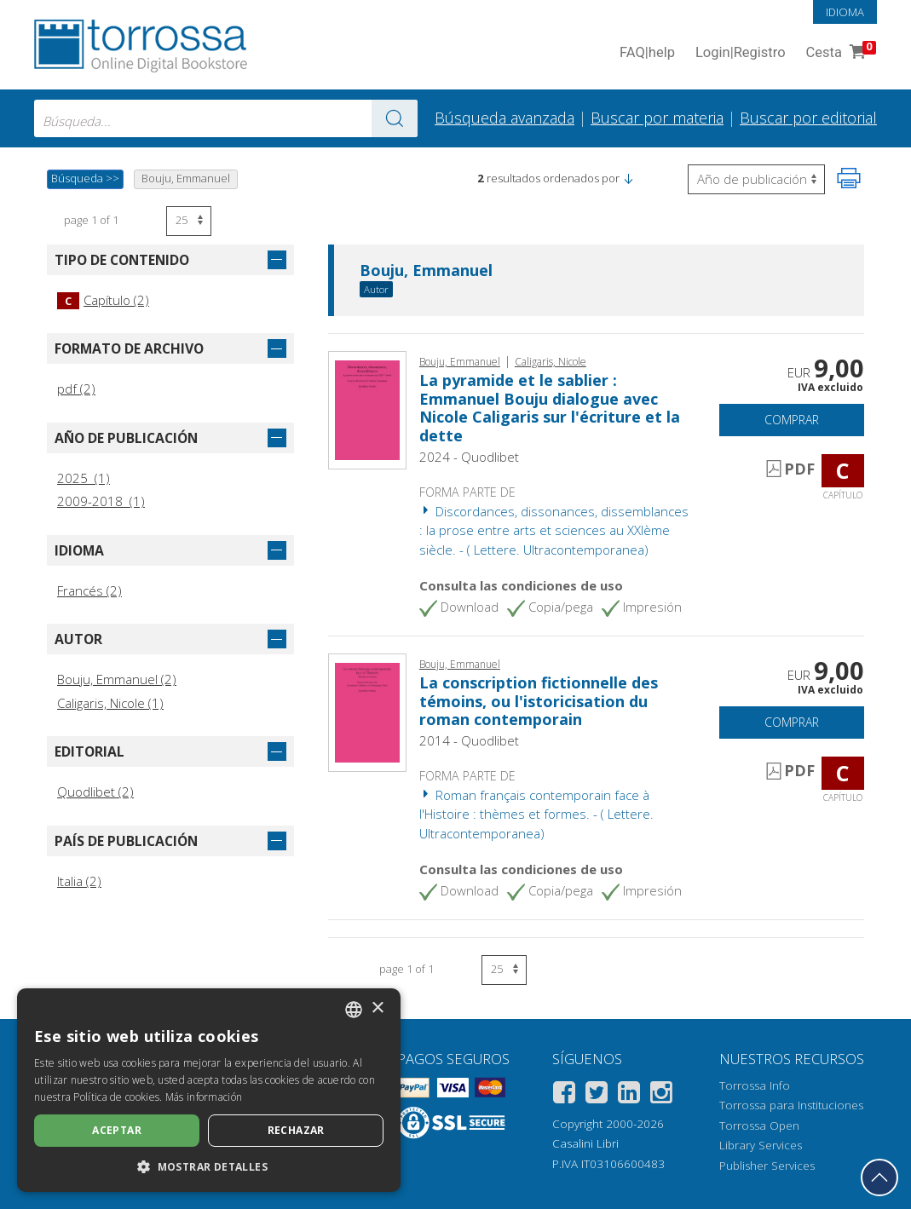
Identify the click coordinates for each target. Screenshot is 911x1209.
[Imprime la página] (848, 178)
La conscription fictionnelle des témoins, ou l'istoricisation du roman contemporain (538, 700)
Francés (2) (89, 590)
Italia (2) (79, 880)
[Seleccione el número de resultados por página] (188, 221)
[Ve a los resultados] (395, 118)
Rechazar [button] (296, 1130)
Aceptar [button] (116, 1130)
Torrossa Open (759, 1125)
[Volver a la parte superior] (879, 1177)
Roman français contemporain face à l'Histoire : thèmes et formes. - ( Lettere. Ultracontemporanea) (536, 814)
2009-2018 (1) (101, 501)
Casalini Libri (585, 1143)
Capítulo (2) (103, 299)
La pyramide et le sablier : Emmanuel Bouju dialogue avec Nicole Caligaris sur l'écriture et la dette (549, 408)
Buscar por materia (657, 117)
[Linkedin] (628, 1095)
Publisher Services (767, 1165)
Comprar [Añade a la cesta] (791, 420)
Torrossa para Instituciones (791, 1105)
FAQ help (647, 53)
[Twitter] (596, 1095)
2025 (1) (83, 477)
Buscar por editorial (808, 117)
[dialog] (209, 1090)
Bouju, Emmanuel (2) (116, 679)
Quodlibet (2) (95, 791)
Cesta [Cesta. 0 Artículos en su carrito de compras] (839, 53)
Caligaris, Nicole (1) (110, 702)
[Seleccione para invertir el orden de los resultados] (756, 179)
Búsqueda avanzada (504, 117)
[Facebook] (564, 1095)
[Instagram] (661, 1095)
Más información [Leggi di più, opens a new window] (204, 1097)
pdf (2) (76, 388)
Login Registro (740, 53)
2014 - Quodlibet (469, 740)
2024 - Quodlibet (469, 456)
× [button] (377, 1008)
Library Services (760, 1145)
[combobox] (226, 118)
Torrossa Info (754, 1085)
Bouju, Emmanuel (426, 271)
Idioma (845, 12)
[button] (628, 178)
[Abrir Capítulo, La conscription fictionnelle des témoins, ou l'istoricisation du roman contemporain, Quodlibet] (367, 710)
